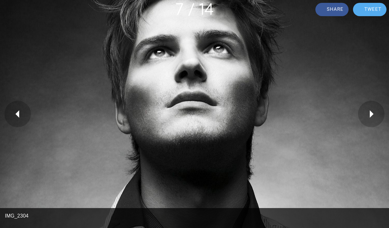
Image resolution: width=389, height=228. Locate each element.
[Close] (10, 10)
